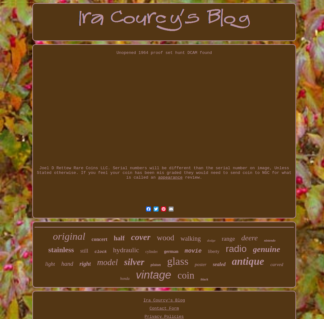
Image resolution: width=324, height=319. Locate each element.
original (69, 236)
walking (191, 238)
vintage (153, 275)
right (85, 264)
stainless (61, 250)
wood (165, 237)
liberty (213, 251)
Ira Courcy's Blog (164, 300)
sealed (219, 264)
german (171, 251)
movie (193, 251)
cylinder (151, 251)
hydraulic (126, 250)
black (204, 279)
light (50, 264)
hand (67, 263)
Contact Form (164, 308)
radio (236, 248)
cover (140, 237)
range (228, 238)
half (119, 238)
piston (156, 264)
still (84, 251)
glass (177, 261)
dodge (211, 240)
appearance (170, 177)
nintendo (270, 240)
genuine (266, 249)
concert (100, 239)
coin (186, 275)
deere (249, 238)
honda (125, 278)
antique (248, 261)
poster (201, 264)
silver (134, 262)
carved (276, 264)
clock (100, 251)
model (107, 262)
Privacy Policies (164, 316)
